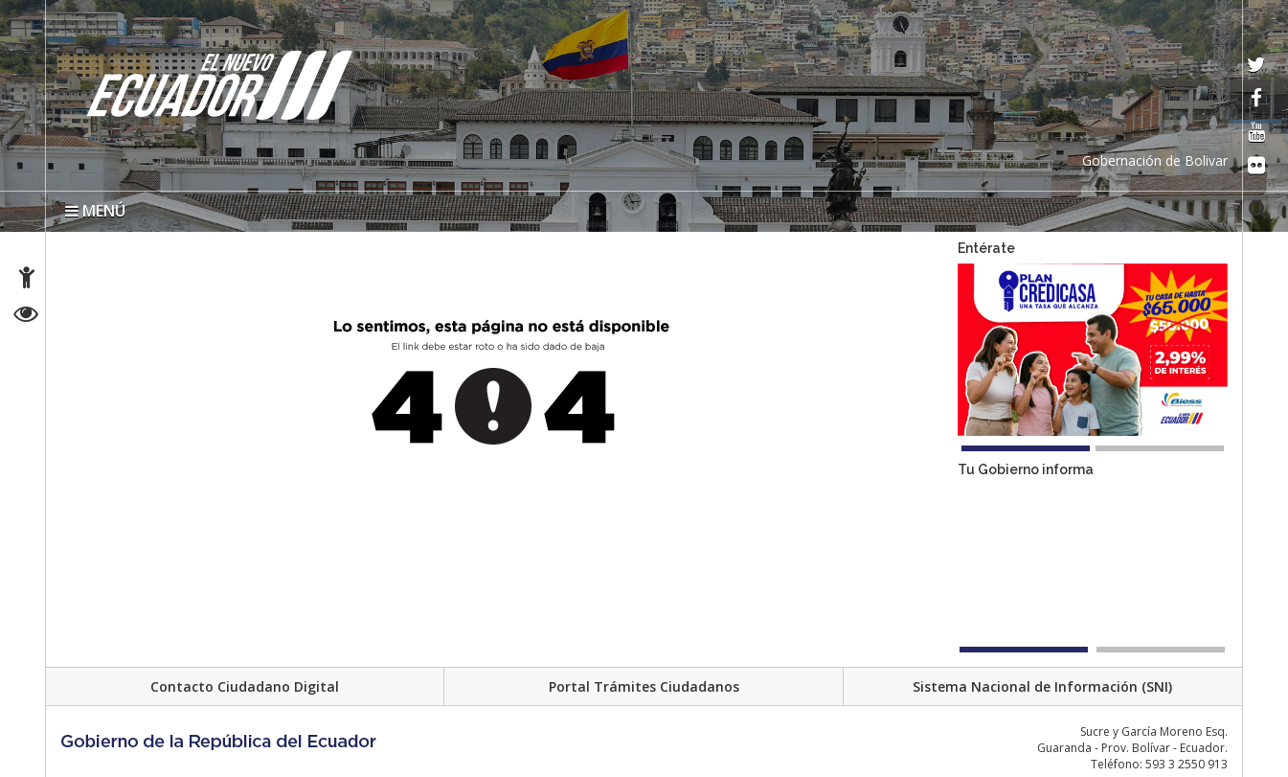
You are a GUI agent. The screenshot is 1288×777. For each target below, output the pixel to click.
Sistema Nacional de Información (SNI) (1042, 686)
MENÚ (95, 210)
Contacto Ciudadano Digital (244, 686)
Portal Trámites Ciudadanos (644, 686)
